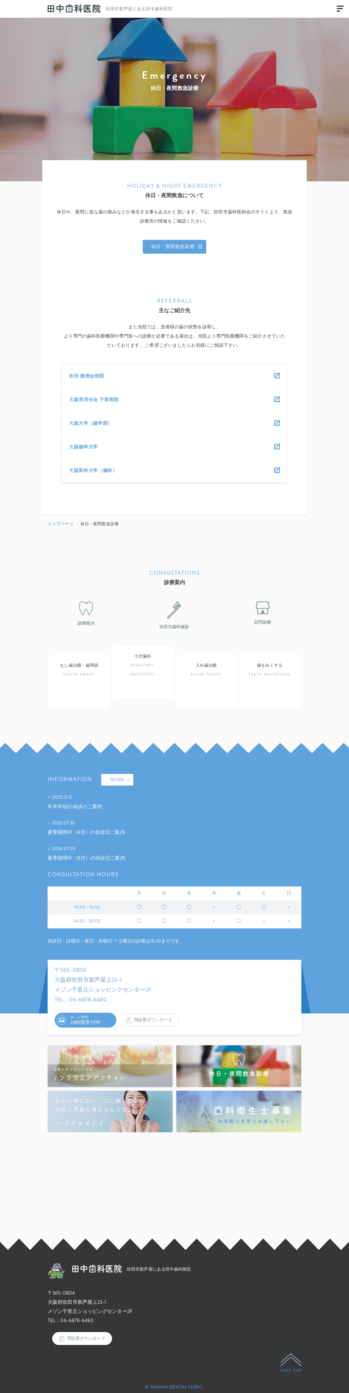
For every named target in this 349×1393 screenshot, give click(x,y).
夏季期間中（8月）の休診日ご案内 (88, 823)
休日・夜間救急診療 (176, 247)
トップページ (61, 524)
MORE (119, 771)
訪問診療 (262, 613)
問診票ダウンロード (149, 1011)
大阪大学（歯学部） (90, 423)
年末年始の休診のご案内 (76, 797)
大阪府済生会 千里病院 (93, 399)
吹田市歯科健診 (174, 615)
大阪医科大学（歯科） (93, 470)
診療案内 (86, 613)
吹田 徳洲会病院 (86, 376)
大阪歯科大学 (83, 446)
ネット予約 (79, 1011)
